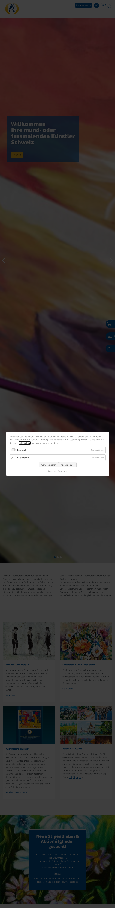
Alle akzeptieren (67, 465)
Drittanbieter (23, 457)
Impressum (52, 471)
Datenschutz (24, 443)
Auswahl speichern (48, 465)
